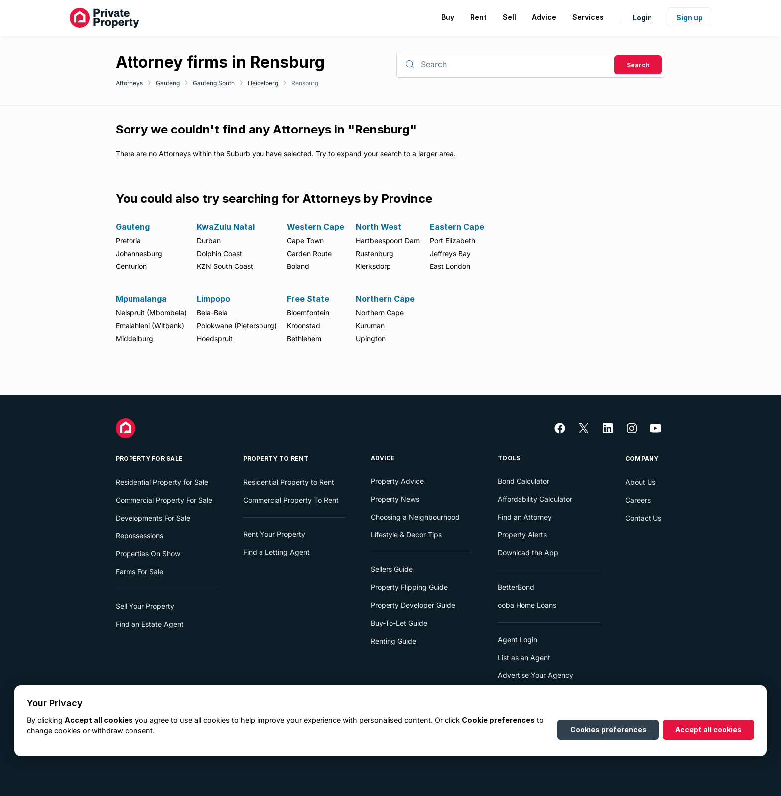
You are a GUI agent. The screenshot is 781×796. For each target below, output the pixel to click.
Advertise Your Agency (535, 675)
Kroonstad (303, 325)
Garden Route (309, 253)
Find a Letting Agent (276, 552)
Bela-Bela (212, 312)
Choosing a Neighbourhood (415, 517)
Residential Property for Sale (162, 482)
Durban (209, 240)
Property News (395, 499)
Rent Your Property (274, 534)
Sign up (689, 17)
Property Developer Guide (413, 605)
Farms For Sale (139, 571)
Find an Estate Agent (150, 624)
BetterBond (516, 587)
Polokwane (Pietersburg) (237, 325)
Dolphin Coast (219, 253)
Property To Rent (276, 458)
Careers (638, 500)
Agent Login (517, 639)
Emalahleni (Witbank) (150, 325)
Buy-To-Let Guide (399, 623)
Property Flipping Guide (409, 587)
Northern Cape (385, 299)
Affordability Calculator (535, 499)
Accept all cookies (708, 729)
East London (450, 266)
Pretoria (128, 240)
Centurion (131, 266)
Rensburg (304, 83)
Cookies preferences (608, 729)
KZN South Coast (225, 266)
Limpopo (213, 299)
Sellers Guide (392, 569)
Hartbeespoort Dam (388, 240)
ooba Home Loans (527, 605)
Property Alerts (522, 535)
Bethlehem (304, 338)
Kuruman (370, 325)
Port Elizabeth (452, 240)
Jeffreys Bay (450, 253)
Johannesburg (139, 253)
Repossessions (139, 535)
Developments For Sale (153, 518)
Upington (371, 338)
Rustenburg (374, 253)
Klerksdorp (373, 266)
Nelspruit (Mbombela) (151, 312)
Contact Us (643, 518)
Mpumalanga (141, 299)
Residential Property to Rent (288, 482)
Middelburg (134, 338)
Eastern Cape (457, 227)
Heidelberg (263, 83)
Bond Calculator (523, 481)
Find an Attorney (525, 517)
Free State (308, 299)
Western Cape (315, 227)
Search (638, 65)
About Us (640, 482)
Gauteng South (214, 83)
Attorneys (129, 83)
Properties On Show (148, 553)
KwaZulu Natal (226, 227)
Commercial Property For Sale (164, 500)
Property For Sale (149, 458)
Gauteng (168, 83)
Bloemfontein (308, 312)
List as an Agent (524, 657)
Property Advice (397, 481)
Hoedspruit (215, 338)
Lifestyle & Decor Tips (406, 535)
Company (642, 458)
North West (378, 227)
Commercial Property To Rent (291, 500)
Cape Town (305, 240)
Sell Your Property (145, 606)
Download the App (528, 552)
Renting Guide (393, 641)
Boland (298, 266)
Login (642, 17)
